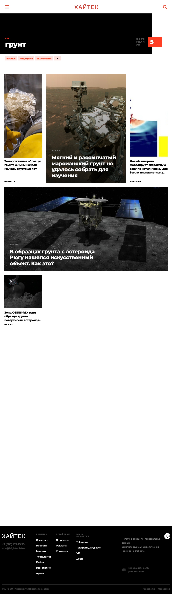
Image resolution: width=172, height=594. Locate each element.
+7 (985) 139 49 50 (13, 544)
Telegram (82, 542)
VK (78, 553)
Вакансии (42, 540)
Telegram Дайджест (88, 547)
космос (10, 58)
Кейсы (14, 245)
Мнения (41, 551)
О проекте (62, 540)
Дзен (79, 558)
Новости (10, 181)
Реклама (61, 545)
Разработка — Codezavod (156, 589)
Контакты (62, 551)
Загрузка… (86, 439)
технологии (44, 58)
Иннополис (43, 567)
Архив (40, 573)
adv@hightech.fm (13, 548)
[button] (7, 6)
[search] (165, 7)
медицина (26, 58)
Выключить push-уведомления (138, 569)
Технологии (43, 556)
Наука (56, 151)
